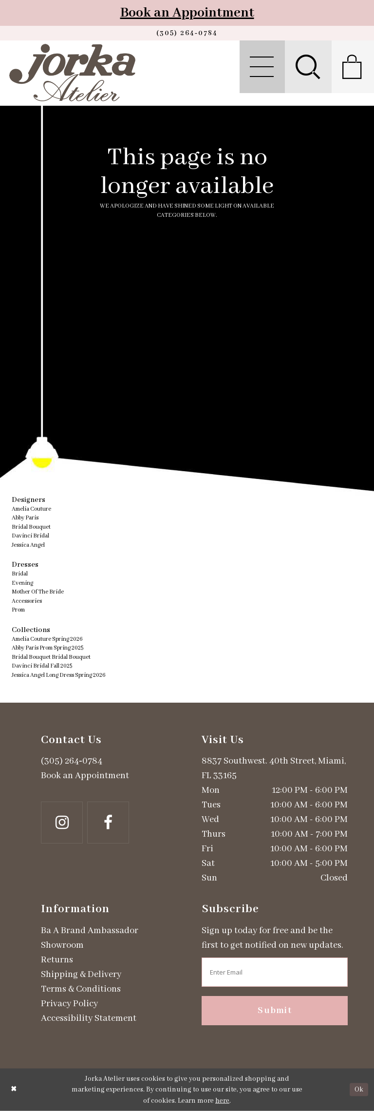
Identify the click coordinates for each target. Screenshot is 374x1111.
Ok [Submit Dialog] (359, 1089)
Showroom (62, 945)
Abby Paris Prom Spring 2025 (47, 647)
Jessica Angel (28, 545)
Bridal (20, 573)
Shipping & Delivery (81, 974)
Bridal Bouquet (31, 527)
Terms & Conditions (81, 989)
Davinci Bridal (30, 535)
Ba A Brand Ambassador (89, 931)
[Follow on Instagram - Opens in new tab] (62, 822)
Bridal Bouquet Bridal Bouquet (51, 657)
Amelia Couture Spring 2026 (47, 639)
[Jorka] (72, 72)
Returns (57, 960)
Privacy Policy (69, 1004)
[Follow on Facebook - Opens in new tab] (108, 822)
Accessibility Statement (88, 1018)
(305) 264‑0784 (71, 761)
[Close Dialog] (14, 1089)
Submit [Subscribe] (275, 1010)
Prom (18, 609)
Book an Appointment (187, 12)
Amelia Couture (31, 509)
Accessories (27, 601)
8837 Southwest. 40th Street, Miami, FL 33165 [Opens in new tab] (274, 768)
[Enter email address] (275, 972)
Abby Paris (25, 517)
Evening (22, 583)
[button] (262, 66)
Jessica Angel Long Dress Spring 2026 (59, 675)
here (222, 1100)
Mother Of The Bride (38, 591)
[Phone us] (187, 33)
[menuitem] (262, 66)
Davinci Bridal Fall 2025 (42, 666)
